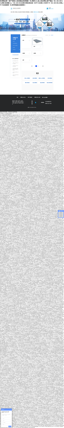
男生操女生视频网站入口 (47, 388)
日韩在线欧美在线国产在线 (9, 163)
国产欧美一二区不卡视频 (22, 213)
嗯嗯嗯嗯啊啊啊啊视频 (53, 120)
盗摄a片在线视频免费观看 (18, 302)
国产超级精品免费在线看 (15, 239)
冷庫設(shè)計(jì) (23, 97)
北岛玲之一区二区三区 (57, 118)
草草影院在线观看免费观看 (43, 333)
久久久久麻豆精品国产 (13, 221)
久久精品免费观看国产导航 (36, 282)
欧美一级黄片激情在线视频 (35, 375)
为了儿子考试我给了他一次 (49, 359)
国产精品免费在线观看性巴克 (45, 142)
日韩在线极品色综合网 (17, 316)
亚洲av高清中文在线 (37, 221)
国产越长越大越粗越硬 (12, 285)
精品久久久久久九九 (60, 327)
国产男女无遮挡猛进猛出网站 (56, 281)
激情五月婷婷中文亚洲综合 (20, 154)
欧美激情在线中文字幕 (20, 248)
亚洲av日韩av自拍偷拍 (46, 288)
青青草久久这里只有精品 (21, 328)
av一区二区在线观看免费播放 (31, 410)
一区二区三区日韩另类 (44, 173)
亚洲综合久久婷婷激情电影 (16, 223)
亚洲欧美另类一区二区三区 (18, 389)
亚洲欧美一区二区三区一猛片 (47, 328)
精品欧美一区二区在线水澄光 (18, 339)
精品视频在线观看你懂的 (38, 185)
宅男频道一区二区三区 (18, 117)
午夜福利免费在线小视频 (6, 172)
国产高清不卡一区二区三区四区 (57, 175)
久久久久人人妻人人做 (58, 233)
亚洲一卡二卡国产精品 (19, 175)
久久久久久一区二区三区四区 (34, 256)
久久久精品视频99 (36, 394)
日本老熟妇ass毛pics (3, 361)
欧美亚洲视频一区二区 (49, 124)
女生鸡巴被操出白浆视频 (54, 265)
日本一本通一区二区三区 (22, 305)
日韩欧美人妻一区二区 (22, 271)
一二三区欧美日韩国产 (42, 397)
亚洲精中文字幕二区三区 (4, 401)
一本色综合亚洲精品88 (36, 360)
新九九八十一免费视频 (44, 259)
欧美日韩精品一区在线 (52, 187)
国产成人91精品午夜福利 (34, 215)
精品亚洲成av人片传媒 (33, 223)
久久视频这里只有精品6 (20, 144)
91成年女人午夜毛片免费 (21, 236)
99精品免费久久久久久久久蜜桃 (45, 198)
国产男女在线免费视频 (60, 125)
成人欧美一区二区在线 (32, 239)
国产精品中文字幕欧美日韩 (24, 312)
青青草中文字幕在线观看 (53, 143)
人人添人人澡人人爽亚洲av (54, 130)
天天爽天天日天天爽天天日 (32, 421)
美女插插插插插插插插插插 (15, 121)
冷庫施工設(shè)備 (37, 97)
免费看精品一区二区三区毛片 (25, 198)
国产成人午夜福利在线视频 (4, 280)
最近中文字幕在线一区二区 (55, 305)
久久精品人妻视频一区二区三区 (5, 240)
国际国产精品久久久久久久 (40, 149)
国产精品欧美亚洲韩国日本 (50, 196)
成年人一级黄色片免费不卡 (9, 315)
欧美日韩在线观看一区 (51, 383)
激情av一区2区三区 (23, 306)
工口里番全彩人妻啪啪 (20, 178)
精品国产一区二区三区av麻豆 (6, 364)
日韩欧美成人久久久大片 (19, 137)
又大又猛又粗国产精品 (46, 260)
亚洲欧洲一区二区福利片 (44, 237)
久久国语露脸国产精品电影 (13, 164)
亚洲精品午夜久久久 (16, 411)
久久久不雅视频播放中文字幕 (49, 149)
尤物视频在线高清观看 (41, 186)
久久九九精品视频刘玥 (20, 152)
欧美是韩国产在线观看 (9, 147)
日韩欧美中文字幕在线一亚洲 (24, 376)
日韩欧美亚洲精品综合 (15, 262)
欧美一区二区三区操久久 (31, 169)
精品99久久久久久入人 (33, 363)
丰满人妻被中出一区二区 (37, 377)
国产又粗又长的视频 (41, 420)
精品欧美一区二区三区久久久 (55, 335)
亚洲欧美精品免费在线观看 (27, 137)
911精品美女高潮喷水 (24, 242)
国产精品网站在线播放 (34, 245)
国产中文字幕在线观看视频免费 (44, 139)
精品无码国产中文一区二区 (51, 425)
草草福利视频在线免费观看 (58, 117)
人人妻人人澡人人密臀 (28, 152)
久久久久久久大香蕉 (4, 120)
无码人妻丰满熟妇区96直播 (28, 408)
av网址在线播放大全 (56, 362)
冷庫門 (14, 41)
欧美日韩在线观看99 (19, 128)
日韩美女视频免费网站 (13, 236)
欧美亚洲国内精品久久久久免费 (10, 154)
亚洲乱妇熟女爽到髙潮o (7, 140)
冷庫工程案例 (30, 97)
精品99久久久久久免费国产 (21, 149)
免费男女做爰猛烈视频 (5, 406)
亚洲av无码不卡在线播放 (38, 193)
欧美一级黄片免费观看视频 (32, 124)
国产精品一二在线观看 (12, 197)
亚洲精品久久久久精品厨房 (27, 295)
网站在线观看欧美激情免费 (59, 149)
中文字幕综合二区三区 (50, 121)
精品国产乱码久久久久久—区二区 (31, 126)
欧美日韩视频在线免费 (15, 424)
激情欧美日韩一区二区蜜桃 (30, 403)
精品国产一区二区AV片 (58, 115)
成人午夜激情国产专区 (47, 224)
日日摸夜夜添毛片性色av (19, 222)
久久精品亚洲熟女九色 (26, 382)
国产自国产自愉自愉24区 (36, 116)
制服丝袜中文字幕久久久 (16, 115)
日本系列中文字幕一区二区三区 (17, 347)
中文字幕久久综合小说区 (5, 310)
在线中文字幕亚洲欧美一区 (52, 316)
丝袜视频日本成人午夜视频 (8, 193)
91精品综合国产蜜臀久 (60, 151)
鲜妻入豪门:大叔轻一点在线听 (21, 114)
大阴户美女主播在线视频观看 (31, 114)
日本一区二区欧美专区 (20, 241)
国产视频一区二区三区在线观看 (37, 268)
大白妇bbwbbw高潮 (18, 397)
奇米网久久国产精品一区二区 (17, 264)
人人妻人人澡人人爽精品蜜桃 (34, 140)
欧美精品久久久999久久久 (12, 178)
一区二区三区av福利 (27, 231)
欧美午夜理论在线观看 (20, 406)
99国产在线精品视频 (24, 165)
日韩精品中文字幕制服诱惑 (14, 218)
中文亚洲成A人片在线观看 (39, 254)
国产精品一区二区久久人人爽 (47, 236)
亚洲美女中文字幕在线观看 (48, 183)
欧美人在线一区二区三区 (33, 380)
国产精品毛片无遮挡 (50, 400)
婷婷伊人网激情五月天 (6, 312)
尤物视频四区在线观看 (49, 165)
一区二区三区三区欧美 (27, 400)
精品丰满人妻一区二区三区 (51, 286)
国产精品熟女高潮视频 (40, 114)
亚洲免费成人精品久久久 (32, 364)
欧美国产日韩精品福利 (39, 176)
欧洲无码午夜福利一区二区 (6, 174)
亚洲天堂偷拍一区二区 (30, 213)
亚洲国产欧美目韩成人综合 (45, 326)
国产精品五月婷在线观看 (60, 380)
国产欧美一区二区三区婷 (22, 209)
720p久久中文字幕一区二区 (55, 303)
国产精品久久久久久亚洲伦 (7, 233)
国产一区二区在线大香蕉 (45, 315)
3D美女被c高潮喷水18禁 (30, 280)
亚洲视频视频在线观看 (38, 267)
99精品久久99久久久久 (7, 362)
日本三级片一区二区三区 (25, 207)
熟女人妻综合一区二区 (37, 217)
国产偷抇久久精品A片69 (37, 270)
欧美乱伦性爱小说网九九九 (53, 315)
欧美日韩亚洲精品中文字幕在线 (50, 178)
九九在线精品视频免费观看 (24, 148)
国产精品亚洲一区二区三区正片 (39, 271)
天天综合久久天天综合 (45, 372)
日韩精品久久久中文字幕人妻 (46, 222)
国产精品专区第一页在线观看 (7, 375)
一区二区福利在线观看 (54, 176)
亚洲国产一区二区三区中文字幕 (41, 278)
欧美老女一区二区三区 (10, 303)
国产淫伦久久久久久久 (55, 122)
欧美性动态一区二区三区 (26, 330)
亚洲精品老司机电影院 (51, 264)
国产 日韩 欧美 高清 (3, 122)
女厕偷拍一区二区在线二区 (34, 194)
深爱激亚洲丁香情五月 (41, 347)
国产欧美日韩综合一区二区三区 (40, 244)
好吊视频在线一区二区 (57, 336)
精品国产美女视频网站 (7, 223)
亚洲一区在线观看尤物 (5, 210)
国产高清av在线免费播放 (33, 125)
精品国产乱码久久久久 (15, 266)
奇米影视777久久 (12, 353)
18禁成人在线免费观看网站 (6, 153)
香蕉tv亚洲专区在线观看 (23, 286)
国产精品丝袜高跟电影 (54, 355)
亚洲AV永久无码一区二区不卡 (21, 176)
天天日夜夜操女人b (26, 389)
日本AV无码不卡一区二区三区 (57, 354)
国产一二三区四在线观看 (13, 265)
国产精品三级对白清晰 (43, 307)
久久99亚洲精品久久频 (26, 409)
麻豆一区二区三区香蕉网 (16, 254)
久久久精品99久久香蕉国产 (47, 185)
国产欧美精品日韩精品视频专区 (10, 201)
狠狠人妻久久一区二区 (16, 162)
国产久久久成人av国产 (49, 127)
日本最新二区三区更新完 (16, 354)
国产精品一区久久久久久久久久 (25, 411)
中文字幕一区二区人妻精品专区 (47, 267)
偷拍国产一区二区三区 (5, 183)
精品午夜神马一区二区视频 (22, 200)
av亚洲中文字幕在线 (54, 171)
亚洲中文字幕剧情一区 (35, 137)
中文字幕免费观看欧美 (8, 214)
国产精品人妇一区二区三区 (53, 337)
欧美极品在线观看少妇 (39, 313)
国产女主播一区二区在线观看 (30, 149)
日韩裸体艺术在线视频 (44, 211)
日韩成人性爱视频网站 (47, 283)
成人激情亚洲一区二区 (51, 293)
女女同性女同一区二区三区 (50, 358)
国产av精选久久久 (38, 201)
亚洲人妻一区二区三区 (36, 329)
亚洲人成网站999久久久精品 (7, 124)
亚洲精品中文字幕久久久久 (36, 163)
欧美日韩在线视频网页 (16, 332)
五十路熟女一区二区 (41, 324)
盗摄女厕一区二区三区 (7, 262)
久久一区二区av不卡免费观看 (21, 197)
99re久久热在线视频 (34, 336)
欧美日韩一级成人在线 (22, 398)
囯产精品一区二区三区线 (45, 116)
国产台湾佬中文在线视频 (13, 396)
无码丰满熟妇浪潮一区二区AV (52, 212)
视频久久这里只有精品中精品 (44, 152)
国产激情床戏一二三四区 (10, 259)
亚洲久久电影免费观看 (35, 258)
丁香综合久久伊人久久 (54, 209)
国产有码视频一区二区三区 (42, 230)
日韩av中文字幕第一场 (28, 258)
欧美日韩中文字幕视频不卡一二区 (47, 208)
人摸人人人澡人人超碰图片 (23, 239)
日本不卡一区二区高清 (13, 195)
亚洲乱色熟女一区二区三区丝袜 (38, 311)
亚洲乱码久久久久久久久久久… (56, 268)
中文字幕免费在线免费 (22, 410)
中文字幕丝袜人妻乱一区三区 (27, 116)
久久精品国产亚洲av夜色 (33, 373)
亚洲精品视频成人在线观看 (12, 419)
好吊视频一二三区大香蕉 (16, 124)
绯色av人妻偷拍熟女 (11, 142)
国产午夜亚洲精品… (11, 408)
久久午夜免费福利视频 (51, 387)
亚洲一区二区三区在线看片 (57, 127)
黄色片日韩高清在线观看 (29, 195)
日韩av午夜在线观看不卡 (45, 143)
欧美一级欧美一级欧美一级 (48, 364)
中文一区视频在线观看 (3, 114)
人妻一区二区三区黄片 (16, 131)
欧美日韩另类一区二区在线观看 (28, 284)
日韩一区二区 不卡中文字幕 (18, 358)
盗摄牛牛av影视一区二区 (19, 163)
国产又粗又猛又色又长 (33, 127)
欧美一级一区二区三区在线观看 (20, 335)
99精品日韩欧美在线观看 (9, 336)
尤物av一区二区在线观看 (7, 341)
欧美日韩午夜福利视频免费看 (48, 384)
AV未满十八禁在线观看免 (49, 190)
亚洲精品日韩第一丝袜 (59, 178)
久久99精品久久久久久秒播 (43, 402)
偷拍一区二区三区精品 (14, 200)
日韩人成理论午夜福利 (28, 211)
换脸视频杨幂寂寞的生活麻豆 (18, 409)
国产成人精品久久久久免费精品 (7, 167)
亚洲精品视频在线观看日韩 (4, 197)
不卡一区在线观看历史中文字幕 (56, 144)
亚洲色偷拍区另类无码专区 (41, 380)
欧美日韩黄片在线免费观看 (50, 189)
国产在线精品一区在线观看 (16, 141)
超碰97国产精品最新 (19, 377)
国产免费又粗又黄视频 (3, 117)
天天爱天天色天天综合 (57, 404)
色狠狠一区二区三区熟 (23, 254)
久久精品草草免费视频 (8, 162)
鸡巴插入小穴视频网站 (14, 171)
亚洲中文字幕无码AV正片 (31, 172)
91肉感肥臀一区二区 (44, 128)
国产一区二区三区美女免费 (15, 140)
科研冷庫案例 (50, 78)
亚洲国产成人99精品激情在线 (6, 244)
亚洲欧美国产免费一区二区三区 (55, 160)
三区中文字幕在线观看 (43, 264)
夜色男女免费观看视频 (20, 195)
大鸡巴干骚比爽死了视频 (37, 292)
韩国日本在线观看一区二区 (55, 161)
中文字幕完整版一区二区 (50, 255)
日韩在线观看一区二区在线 (17, 356)
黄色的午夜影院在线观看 (38, 371)
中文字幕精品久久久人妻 (7, 199)
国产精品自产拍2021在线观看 (32, 138)
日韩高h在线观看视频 (48, 188)
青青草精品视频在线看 (50, 332)
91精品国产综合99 (10, 311)
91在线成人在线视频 (22, 244)
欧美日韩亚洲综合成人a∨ (6, 121)
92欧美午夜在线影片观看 (8, 363)
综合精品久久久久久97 (51, 394)
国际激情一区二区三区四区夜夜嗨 (51, 349)
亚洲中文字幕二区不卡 (52, 259)
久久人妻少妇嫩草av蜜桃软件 (18, 147)
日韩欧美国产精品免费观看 (4, 388)
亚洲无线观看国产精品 (10, 151)
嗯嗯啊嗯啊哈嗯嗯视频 (57, 255)
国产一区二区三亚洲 (43, 145)
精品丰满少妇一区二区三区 (22, 221)
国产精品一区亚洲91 (50, 138)
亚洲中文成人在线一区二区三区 (59, 324)
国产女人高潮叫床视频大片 (39, 183)
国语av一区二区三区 (11, 117)
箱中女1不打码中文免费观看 (33, 131)
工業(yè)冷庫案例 (27, 78)
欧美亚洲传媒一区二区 (13, 129)
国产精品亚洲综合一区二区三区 (49, 150)
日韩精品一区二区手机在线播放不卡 (27, 167)
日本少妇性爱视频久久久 (21, 288)
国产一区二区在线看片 (22, 301)
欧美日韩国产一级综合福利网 (53, 147)
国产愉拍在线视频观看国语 (58, 239)
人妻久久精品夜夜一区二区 (4, 152)
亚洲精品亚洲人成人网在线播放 (25, 121)
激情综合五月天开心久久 (45, 270)
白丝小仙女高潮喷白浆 (20, 325)
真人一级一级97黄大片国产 (5, 287)
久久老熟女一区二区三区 (9, 242)
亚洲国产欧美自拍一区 (27, 248)
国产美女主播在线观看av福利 (55, 167)
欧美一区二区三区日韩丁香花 (37, 130)
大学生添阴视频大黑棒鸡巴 (57, 245)
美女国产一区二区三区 (43, 293)
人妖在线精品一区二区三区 (24, 140)
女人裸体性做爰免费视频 (34, 356)
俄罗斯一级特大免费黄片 (34, 207)
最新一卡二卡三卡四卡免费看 (58, 165)
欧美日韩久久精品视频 (53, 269)
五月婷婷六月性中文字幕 (25, 363)
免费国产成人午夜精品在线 (12, 114)
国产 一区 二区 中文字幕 (52, 402)
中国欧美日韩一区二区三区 (9, 208)
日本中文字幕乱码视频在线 (25, 115)
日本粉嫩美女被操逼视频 (12, 248)
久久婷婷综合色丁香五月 (28, 272)
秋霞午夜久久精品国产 (33, 304)
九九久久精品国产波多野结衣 (34, 339)
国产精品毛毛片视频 (19, 170)
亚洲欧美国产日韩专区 (12, 176)
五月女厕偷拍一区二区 (48, 146)
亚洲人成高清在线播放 (23, 427)
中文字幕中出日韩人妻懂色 (14, 384)
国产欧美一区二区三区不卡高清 (13, 190)
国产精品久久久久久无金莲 (21, 267)
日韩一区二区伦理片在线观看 (34, 232)
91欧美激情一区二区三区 (57, 244)
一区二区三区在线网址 (53, 288)
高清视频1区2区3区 (24, 192)
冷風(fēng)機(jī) (15, 45)
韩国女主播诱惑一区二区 (36, 147)
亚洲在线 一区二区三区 (48, 312)
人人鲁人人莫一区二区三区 (48, 324)
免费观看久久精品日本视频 (7, 354)
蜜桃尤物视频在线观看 (50, 148)
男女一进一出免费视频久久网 (51, 373)
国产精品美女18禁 (46, 352)
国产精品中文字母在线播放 (12, 328)
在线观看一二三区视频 (39, 281)
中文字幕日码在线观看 (38, 385)
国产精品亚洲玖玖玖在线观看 (43, 387)
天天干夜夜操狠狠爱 (39, 154)
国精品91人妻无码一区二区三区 (18, 130)
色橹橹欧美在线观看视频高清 (16, 160)
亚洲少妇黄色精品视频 (59, 279)
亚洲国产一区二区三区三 (59, 141)
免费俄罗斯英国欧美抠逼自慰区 (56, 169)
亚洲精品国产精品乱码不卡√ (13, 385)
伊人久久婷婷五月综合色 (33, 117)
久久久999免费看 (13, 300)
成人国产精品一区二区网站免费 (56, 280)
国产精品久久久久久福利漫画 (6, 266)
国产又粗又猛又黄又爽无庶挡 (54, 214)
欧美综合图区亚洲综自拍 (51, 199)
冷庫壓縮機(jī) (15, 43)
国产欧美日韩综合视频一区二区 (9, 309)
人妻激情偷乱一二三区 (5, 289)
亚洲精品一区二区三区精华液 (33, 212)
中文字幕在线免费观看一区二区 (14, 376)
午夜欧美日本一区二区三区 (16, 165)
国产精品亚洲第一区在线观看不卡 (37, 191)
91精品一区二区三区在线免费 (42, 223)
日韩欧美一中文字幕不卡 (36, 309)
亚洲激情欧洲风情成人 (6, 218)
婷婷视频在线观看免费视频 (57, 183)
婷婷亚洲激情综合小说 (5, 318)
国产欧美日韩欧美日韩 (56, 410)
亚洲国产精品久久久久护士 (8, 356)
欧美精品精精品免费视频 (16, 153)
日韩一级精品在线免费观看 (19, 122)
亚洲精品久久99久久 (18, 246)
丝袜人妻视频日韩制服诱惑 (4, 129)
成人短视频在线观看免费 (5, 195)
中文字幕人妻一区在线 (51, 233)
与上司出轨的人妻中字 (47, 169)
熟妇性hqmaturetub (47, 291)
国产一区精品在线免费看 (19, 295)
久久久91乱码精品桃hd (32, 190)
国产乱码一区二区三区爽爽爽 (27, 379)
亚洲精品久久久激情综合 (28, 147)
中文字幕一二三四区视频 (41, 422)
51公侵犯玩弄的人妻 (9, 125)
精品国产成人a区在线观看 (24, 232)
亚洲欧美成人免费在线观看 (41, 220)
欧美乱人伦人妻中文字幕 (18, 139)
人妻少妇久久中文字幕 (30, 120)
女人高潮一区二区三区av (30, 404)
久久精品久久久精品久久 (10, 407)
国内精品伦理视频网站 (55, 338)
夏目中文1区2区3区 (50, 230)
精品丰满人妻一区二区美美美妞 (17, 173)
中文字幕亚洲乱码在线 (43, 256)
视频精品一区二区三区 (13, 243)
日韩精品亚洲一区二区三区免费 (33, 247)
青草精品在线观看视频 (33, 312)
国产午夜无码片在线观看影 (18, 372)
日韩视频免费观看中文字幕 (16, 167)
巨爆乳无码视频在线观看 (41, 126)
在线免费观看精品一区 (17, 242)
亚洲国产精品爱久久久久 (47, 311)
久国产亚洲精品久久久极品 (52, 363)
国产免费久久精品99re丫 (29, 292)
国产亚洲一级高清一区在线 (19, 309)
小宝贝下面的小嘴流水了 (58, 190)
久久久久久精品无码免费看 (42, 138)
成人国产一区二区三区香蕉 (24, 380)
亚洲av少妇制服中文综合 (35, 231)
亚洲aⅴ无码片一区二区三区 (15, 240)
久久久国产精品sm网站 (45, 277)
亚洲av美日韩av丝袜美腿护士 (12, 279)
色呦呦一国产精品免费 (36, 381)
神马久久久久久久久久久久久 (51, 125)
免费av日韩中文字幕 (46, 406)
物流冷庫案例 (42, 82)
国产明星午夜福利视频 (12, 225)
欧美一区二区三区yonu (51, 115)
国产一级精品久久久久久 (52, 151)
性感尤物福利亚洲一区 (28, 351)
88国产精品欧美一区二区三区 (27, 377)
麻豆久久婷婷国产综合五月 (30, 129)
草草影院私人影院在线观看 (29, 171)
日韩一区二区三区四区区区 (27, 163)
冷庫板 (14, 47)
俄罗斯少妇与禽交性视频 (35, 184)
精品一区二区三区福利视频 (50, 141)
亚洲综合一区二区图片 (8, 237)
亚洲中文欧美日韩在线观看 (26, 316)
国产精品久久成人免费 (13, 216)
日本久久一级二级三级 (40, 304)
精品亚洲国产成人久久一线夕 (5, 243)
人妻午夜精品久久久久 (6, 232)
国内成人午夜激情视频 (27, 309)
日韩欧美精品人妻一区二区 (44, 342)
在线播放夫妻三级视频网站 (33, 119)
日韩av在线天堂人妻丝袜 (49, 350)
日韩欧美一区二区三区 (37, 238)
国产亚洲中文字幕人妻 (5, 216)
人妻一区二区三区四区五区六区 (51, 397)
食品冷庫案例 (35, 82)
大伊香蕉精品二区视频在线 (17, 336)
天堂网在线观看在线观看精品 (21, 126)
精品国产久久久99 (10, 245)
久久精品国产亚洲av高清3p (43, 232)
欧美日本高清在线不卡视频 (20, 399)
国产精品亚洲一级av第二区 (29, 244)
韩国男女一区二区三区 (57, 129)
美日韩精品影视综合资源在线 (10, 386)
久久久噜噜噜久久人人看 (59, 295)
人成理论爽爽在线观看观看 (49, 365)
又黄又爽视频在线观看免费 (19, 394)
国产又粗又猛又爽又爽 (50, 302)
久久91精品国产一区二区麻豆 (17, 177)
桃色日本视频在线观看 (16, 192)
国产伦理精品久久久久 (21, 174)
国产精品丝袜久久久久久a (15, 286)
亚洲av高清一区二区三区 (41, 118)
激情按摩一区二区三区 (30, 265)
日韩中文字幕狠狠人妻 (39, 291)
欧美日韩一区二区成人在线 (58, 258)
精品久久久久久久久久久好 (31, 395)
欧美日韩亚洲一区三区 (26, 139)
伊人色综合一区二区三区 (24, 332)
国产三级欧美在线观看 (46, 176)
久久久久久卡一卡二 (5, 376)
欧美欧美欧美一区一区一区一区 (54, 386)
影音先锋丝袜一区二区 (58, 264)
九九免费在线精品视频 (26, 256)
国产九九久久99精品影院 (25, 237)
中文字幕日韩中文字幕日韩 (22, 263)
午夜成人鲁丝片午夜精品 (11, 268)
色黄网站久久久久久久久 (8, 347)
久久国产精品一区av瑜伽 (6, 384)
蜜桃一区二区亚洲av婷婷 (39, 352)
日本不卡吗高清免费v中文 (48, 114)
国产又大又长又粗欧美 (50, 119)
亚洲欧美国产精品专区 (30, 162)
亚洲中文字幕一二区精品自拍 (21, 280)
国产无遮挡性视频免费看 (36, 259)
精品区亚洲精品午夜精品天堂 (7, 373)
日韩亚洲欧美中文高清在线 (25, 160)
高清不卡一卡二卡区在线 (31, 362)
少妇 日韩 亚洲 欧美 (10, 379)
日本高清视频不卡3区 (11, 116)
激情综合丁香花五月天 (57, 168)
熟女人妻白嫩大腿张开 (32, 376)
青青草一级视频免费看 (12, 126)
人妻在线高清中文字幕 (26, 230)
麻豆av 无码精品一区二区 (47, 403)
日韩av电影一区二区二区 (12, 277)
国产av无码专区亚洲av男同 (26, 324)
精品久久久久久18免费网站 (36, 351)
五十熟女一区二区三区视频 (57, 301)
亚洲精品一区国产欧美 (26, 255)
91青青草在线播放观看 (59, 242)
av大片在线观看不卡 (57, 153)
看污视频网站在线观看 (34, 316)
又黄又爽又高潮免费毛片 (41, 124)
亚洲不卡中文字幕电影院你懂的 (30, 154)
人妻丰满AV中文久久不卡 (19, 259)
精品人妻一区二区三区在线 (6, 171)
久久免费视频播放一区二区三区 (41, 286)
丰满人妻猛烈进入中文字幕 (21, 120)
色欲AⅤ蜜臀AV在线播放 (41, 350)
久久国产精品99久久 (18, 256)
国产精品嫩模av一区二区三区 (55, 381)
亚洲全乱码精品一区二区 (41, 127)
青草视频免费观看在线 (55, 311)
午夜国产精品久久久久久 (12, 399)
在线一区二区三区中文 (46, 130)
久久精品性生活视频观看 (41, 257)
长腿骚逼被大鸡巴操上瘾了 (12, 241)
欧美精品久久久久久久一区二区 (49, 239)
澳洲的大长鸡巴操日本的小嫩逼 (5, 200)
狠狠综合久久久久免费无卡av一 (23, 190)
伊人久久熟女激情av (32, 281)
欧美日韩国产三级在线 (32, 287)
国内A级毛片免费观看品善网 (27, 348)
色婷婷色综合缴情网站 (26, 356)
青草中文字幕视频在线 (57, 114)
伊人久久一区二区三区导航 (19, 342)
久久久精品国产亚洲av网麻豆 (8, 383)
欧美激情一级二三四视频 (36, 315)
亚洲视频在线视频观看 (48, 245)
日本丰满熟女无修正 (10, 139)
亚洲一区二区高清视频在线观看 (22, 216)
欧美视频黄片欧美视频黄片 (40, 396)
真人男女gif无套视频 (12, 231)
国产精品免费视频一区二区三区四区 (33, 263)
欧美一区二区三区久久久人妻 (55, 406)
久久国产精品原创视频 (49, 398)
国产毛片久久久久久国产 (38, 236)
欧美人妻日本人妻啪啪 (22, 219)
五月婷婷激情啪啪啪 (16, 125)
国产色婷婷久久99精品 (22, 164)
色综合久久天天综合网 (21, 211)
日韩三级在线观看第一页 (13, 150)
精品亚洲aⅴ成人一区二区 (33, 148)
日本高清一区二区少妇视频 (51, 248)
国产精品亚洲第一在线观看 (12, 401)
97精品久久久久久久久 (34, 425)
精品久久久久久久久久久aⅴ (33, 141)
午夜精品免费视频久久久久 (34, 139)
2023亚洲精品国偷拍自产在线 (6, 398)
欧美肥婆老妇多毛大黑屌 (37, 335)
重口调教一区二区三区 (29, 335)
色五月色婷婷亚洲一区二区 (33, 290)
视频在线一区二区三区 (47, 281)
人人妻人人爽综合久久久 (17, 207)
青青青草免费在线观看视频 (57, 126)
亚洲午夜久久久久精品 (18, 234)
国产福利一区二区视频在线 (9, 137)
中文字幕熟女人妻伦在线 (24, 364)
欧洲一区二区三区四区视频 (22, 224)
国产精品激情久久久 (19, 116)
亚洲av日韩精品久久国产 (50, 336)
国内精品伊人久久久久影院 (46, 285)
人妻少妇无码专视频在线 (5, 188)
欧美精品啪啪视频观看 (49, 168)
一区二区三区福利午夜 (28, 268)
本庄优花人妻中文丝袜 (37, 170)
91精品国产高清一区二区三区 (28, 161)
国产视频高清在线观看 (44, 282)
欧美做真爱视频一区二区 (7, 165)
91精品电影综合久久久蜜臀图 (22, 388)
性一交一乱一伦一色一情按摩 (18, 208)
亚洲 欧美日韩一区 (56, 378)
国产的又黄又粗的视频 (22, 261)
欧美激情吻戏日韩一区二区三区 (28, 372)
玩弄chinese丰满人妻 (57, 364)
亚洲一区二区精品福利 (45, 284)
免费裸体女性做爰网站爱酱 (17, 230)
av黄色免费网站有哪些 (8, 330)
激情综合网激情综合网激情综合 (28, 170)
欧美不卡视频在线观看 (24, 365)
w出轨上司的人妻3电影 (24, 124)
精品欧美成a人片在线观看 (11, 128)
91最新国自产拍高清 (49, 243)
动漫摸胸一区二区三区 (30, 185)
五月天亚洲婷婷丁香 (15, 238)
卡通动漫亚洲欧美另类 (19, 300)
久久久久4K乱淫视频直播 (9, 339)
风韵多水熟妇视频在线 (15, 313)
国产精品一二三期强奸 (26, 302)
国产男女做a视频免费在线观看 (42, 123)
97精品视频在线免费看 (13, 310)
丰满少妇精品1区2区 (26, 347)
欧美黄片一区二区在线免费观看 (55, 277)
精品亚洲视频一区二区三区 (51, 247)
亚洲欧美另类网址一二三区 (51, 327)
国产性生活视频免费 (34, 411)
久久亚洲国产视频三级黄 (50, 153)
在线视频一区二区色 (26, 194)
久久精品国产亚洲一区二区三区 (39, 164)
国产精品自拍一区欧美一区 (19, 268)
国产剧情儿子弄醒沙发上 (59, 318)
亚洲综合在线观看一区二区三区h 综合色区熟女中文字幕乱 (28, 210)
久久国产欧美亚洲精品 (9, 184)
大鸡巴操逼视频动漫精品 (49, 197)
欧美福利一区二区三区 (32, 278)
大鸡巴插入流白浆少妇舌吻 (30, 176)
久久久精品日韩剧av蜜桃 (56, 236)
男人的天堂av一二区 (9, 192)
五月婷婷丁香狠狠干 (11, 246)
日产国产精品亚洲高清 (15, 283)
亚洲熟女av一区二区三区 (11, 255)
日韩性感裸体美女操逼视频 (5, 224)
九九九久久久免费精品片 (16, 237)
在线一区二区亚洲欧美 (33, 123)
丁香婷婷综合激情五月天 (44, 329)
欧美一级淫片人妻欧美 (58, 395)
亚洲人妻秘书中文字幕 (41, 189)
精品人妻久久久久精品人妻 (19, 360)
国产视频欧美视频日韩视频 (57, 216)
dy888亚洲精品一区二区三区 (56, 300)
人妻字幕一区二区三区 (9, 127)
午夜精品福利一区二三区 (24, 119)
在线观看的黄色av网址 (34, 177)
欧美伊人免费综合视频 (25, 340)
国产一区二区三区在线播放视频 (8, 358)
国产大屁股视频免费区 (13, 224)
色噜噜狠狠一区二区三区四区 (30, 399)
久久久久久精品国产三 (16, 119)
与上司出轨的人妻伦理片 (45, 166)
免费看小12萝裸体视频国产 (56, 283)
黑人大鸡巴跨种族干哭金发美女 (52, 330)
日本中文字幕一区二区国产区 (42, 115)
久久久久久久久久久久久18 (40, 287)
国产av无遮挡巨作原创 (28, 325)
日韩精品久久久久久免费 (59, 196)
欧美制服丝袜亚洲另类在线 (52, 237)
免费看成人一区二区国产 (17, 168)
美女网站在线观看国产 (46, 172)
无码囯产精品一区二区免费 (45, 209)
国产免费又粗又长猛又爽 (44, 295)
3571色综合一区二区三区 (42, 210)
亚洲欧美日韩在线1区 (27, 191)
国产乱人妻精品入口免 (40, 364)
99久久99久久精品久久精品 (40, 410)
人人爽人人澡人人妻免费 (18, 379)
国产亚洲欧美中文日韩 (37, 161)
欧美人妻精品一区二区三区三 (11, 267)
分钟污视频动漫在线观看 (26, 420)
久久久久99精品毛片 (30, 217)
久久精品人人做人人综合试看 (10, 381)
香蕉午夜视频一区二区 (33, 257)
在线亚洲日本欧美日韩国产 (59, 304)
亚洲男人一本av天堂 (33, 118)
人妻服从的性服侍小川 (44, 412)
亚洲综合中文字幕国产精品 (53, 377)
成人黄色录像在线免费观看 (5, 352)
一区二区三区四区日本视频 (36, 143)
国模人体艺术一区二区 (29, 225)
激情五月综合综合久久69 (46, 374)
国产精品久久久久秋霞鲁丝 (47, 154)
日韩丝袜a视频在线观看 (8, 119)
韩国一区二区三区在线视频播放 (17, 194)
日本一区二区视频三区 (14, 271)
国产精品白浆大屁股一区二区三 (6, 374)
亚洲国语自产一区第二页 (43, 401)
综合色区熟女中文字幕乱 (47, 268)
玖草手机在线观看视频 (16, 269)
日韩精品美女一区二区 (7, 148)
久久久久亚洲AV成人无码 (10, 292)
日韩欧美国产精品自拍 (52, 140)
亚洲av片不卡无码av (24, 421)
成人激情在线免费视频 (17, 383)
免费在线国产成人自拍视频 (32, 165)
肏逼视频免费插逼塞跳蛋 (14, 172)
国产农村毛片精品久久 (55, 235)
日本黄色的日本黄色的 (58, 150)
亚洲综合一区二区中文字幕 (15, 338)
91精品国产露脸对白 (23, 162)
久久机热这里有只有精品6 (36, 175)
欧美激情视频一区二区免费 (57, 124)
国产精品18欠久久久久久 (11, 256)
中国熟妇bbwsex (33, 168)
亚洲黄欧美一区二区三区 (5, 357)
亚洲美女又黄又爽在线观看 (51, 407)
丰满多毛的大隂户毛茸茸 (50, 117)
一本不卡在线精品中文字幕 (27, 173)
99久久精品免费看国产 (37, 209)
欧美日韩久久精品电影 (15, 278)
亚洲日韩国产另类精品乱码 (55, 388)
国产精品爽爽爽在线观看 (18, 291)
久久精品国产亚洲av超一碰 (31, 396)
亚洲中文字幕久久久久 (55, 313)
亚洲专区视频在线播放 (30, 224)
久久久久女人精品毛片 (53, 152)
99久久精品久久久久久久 (4, 149)
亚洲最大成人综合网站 (38, 388)
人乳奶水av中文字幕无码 (52, 173)
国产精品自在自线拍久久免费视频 (55, 201)
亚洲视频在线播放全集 (29, 174)
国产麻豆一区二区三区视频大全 (53, 217)
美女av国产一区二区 (15, 196)
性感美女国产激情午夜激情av (54, 372)
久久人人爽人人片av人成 (46, 160)
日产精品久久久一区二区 (4, 126)
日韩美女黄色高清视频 (56, 188)
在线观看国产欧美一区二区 (7, 131)
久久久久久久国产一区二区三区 (36, 277)
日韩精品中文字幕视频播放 (27, 259)
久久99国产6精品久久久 (29, 285)
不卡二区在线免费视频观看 (47, 300)
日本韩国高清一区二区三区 (8, 304)
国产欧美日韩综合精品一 (54, 170)
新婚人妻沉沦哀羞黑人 (26, 127)
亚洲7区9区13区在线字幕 (54, 261)
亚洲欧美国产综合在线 (12, 170)
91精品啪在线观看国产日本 (18, 146)
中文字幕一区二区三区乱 (29, 236)
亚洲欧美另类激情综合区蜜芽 (40, 318)
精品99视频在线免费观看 (23, 138)
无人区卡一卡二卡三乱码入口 (53, 329)
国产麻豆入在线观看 (13, 287)
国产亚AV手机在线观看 (38, 162)
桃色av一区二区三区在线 (31, 355)
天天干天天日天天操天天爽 (28, 241)
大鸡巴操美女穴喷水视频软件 (15, 235)
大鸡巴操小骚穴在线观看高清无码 (22, 287)
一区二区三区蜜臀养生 (3, 325)
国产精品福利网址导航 (57, 350)
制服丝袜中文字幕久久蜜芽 (5, 247)
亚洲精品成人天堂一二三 (8, 196)
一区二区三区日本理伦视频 (39, 216)
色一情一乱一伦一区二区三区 (43, 337)
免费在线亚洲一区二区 (58, 302)
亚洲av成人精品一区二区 (32, 286)
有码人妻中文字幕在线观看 (45, 201)
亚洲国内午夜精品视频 (35, 353)
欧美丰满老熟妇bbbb (39, 192)
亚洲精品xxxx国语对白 (3, 146)
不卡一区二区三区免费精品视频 (17, 382)
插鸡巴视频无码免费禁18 (26, 246)
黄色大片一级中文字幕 (3, 328)
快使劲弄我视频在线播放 (43, 231)
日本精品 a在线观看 (49, 263)
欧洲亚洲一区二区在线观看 (18, 142)
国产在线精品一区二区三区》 (18, 161)
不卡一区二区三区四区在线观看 (6, 141)
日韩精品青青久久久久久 (26, 245)
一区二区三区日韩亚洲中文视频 (12, 169)
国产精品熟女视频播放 (33, 347)
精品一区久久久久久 (8, 189)
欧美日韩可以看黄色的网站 (23, 424)
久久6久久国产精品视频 (53, 408)
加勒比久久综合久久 (54, 172)
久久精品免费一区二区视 (56, 312)
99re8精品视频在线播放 (41, 141)
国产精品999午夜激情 (20, 258)
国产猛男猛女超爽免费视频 (37, 348)
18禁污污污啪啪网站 (41, 245)
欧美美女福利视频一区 (55, 285)
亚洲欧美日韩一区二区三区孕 (18, 193)
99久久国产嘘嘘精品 (46, 191)
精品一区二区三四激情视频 (36, 379)
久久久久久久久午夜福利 (49, 258)
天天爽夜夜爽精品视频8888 (41, 165)
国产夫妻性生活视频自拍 (37, 151)
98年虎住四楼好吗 (10, 146)
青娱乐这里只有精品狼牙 (26, 307)
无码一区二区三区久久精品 (51, 223)
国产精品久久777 (53, 198)
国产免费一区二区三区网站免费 (10, 143)
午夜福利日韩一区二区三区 (48, 254)
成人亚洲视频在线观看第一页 (6, 257)
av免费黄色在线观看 (25, 117)
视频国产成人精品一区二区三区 (42, 199)
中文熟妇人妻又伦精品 (43, 357)
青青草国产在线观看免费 (4, 395)
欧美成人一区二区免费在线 (42, 316)
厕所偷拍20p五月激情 (29, 261)
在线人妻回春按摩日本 (5, 164)
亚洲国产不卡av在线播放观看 (22, 318)
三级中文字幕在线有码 (24, 141)
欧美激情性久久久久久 (4, 144)
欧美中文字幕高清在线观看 (52, 211)
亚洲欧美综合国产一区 (31, 388)
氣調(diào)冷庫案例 (42, 78)
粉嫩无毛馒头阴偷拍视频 (47, 122)
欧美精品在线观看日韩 (36, 145)
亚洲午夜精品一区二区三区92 (44, 140)
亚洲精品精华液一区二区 (37, 166)
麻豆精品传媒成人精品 (15, 138)
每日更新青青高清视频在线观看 (51, 210)
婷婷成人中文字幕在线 (12, 144)
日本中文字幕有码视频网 (46, 120)
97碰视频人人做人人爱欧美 (16, 189)
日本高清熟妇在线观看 (18, 303)
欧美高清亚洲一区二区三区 (57, 254)
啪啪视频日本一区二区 (26, 264)
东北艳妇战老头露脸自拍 (4, 408)
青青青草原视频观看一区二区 (19, 151)
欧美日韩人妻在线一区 (28, 329)
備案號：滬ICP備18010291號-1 (32, 107)
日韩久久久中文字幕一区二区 (46, 161)
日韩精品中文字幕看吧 (25, 397)
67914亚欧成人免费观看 (54, 374)
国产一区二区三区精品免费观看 (6, 138)
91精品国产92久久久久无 (9, 168)
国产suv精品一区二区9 (36, 357)
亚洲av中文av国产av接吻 (9, 123)
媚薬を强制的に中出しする (35, 303)
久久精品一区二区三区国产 (51, 145)
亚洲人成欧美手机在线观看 (24, 125)
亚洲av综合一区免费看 (30, 183)
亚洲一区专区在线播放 (36, 200)
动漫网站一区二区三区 (33, 330)
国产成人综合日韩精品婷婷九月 (14, 359)
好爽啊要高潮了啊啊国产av (13, 305)
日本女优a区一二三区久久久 (40, 266)
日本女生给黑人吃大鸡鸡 (42, 290)
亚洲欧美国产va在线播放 (26, 177)
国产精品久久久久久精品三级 (41, 168)
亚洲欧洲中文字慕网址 (13, 352)
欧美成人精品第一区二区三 (9, 161)
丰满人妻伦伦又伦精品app (53, 163)
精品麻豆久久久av (8, 350)
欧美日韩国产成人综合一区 (58, 230)
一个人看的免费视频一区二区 (15, 232)
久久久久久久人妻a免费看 (30, 150)
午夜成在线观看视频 (43, 137)
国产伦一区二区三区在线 (33, 340)
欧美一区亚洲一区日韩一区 (15, 327)
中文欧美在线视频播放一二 (32, 186)
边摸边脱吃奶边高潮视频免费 (54, 139)
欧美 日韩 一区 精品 (9, 198)
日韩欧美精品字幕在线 (7, 403)
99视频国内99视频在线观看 (11, 166)
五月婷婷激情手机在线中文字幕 (9, 295)
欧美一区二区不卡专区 (13, 209)
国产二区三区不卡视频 (14, 244)
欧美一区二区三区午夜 (27, 142)
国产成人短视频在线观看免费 (41, 398)
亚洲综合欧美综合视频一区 (39, 171)
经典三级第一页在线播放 (18, 307)
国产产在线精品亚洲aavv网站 (59, 186)
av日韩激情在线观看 (58, 401)
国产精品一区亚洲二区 (7, 235)
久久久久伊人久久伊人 (16, 198)
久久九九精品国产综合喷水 (52, 232)
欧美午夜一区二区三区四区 (45, 409)
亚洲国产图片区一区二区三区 (38, 419)
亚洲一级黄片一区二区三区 (7, 177)
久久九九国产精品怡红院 (45, 379)
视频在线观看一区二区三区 (50, 131)
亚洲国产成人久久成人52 (55, 164)
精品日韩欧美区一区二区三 (25, 383)
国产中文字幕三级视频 (47, 192)
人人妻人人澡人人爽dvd (32, 262)
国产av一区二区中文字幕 (36, 173)
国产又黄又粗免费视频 (9, 351)
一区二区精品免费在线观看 (34, 294)
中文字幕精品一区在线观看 (25, 337)
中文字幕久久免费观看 (59, 418)
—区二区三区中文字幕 (14, 199)
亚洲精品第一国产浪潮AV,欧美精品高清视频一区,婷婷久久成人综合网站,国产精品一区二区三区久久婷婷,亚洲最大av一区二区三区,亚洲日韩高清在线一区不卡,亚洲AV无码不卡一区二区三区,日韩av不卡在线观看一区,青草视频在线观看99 (31, 3)
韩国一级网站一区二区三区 (30, 305)
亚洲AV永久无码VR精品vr (33, 332)
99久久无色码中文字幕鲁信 (27, 187)
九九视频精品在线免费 (18, 407)
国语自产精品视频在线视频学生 (34, 333)
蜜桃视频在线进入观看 (23, 183)
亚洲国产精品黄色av (16, 304)
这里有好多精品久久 (60, 116)
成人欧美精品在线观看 (56, 308)
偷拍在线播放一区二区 (11, 360)
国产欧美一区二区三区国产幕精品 (29, 208)
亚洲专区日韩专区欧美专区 (39, 150)
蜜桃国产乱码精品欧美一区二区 (22, 395)
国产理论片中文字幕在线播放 (21, 217)
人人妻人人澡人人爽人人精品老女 (31, 418)
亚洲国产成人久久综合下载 (39, 224)
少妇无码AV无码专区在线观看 (9, 316)
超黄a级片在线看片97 (57, 396)
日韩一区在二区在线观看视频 (46, 167)
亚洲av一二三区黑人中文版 (49, 422)
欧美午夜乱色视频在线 (7, 306)
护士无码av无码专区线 (48, 244)
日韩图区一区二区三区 (54, 289)
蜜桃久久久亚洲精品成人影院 (31, 243)
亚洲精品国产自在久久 (27, 184)
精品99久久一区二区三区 (35, 246)
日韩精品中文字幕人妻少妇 (25, 223)
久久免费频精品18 (26, 146)
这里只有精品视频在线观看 (57, 384)
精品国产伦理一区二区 (33, 115)
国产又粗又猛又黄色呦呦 (18, 127)
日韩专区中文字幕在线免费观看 (10, 397)
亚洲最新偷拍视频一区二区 (20, 225)
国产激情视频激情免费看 (34, 233)
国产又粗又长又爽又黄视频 (32, 235)
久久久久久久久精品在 (56, 263)
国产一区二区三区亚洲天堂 (40, 190)
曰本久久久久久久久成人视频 (7, 194)
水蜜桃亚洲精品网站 (27, 122)
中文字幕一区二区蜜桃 (40, 338)
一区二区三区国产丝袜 (40, 289)
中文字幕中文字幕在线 (46, 195)
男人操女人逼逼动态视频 (21, 150)
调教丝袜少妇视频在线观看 (16, 349)
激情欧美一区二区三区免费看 (35, 198)
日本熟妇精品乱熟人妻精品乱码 (58, 400)
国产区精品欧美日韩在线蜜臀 (25, 425)
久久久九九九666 (8, 301)
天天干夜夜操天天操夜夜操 (28, 270)
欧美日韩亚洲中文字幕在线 (12, 120)
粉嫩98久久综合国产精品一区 (32, 289)
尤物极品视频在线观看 (48, 410)
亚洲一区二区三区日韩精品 (8, 212)
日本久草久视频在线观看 (10, 394)
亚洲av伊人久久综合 (40, 240)
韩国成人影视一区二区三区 (31, 192)
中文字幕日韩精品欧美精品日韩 (55, 191)
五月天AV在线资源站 (60, 128)
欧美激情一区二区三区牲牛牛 (27, 311)
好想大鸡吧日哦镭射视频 (28, 151)
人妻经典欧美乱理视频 (37, 167)
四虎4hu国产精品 (30, 200)
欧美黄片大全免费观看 (58, 287)
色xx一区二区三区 (48, 340)
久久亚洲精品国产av (20, 277)
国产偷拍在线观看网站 (22, 199)
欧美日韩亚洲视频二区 (40, 239)
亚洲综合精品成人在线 (25, 123)
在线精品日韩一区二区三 (52, 242)
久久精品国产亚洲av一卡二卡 (46, 348)
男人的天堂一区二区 (5, 317)
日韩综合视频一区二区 (32, 384)
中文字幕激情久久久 (12, 175)
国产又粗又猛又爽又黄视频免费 (13, 263)
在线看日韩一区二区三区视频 (58, 208)
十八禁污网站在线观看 (53, 270)
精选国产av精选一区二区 (51, 137)
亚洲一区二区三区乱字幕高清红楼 (31, 405)
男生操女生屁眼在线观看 (45, 170)
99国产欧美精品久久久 (31, 266)
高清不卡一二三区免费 (33, 220)
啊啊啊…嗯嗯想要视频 (30, 164)
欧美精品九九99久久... (34, 407)
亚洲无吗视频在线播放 (13, 357)
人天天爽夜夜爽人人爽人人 (7, 173)
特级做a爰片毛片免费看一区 (56, 419)
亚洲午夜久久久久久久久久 (49, 186)
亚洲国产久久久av (33, 291)
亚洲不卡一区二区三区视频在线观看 (37, 122)
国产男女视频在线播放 (45, 377)
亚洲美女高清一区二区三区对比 (34, 237)
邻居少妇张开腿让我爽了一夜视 (50, 279)
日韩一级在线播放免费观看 (42, 233)
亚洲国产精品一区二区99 (24, 240)
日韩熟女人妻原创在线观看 (31, 197)
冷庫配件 (16, 49)
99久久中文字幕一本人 (46, 162)
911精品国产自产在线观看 (15, 257)
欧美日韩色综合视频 (43, 184)
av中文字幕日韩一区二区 (45, 317)
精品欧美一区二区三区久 (20, 282)
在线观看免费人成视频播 (56, 185)
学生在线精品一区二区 (40, 312)
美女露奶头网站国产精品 (50, 257)
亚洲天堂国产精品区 (35, 248)
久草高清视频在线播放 (49, 126)
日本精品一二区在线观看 (34, 337)
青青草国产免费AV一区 (10, 145)
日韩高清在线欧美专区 (24, 247)
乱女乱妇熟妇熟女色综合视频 (18, 334)
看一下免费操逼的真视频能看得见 (33, 218)
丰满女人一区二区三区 (36, 342)
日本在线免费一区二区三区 (48, 354)
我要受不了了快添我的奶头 (55, 331)
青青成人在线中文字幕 (9, 130)
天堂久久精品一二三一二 (60, 387)
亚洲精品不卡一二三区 (53, 166)
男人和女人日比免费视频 (16, 380)
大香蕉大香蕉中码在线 (39, 384)
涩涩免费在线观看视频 (32, 188)
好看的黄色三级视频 (34, 324)
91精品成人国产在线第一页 (27, 317)
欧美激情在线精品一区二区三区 (11, 282)
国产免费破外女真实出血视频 (12, 314)
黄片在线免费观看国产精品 (54, 379)
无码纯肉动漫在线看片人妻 (54, 207)
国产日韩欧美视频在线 (8, 115)
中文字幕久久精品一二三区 (12, 217)
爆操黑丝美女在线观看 (29, 209)
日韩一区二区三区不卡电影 (24, 378)
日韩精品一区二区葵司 (59, 199)
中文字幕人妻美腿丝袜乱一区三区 (46, 175)
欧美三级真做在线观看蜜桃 (17, 402)
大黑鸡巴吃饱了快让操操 (49, 216)
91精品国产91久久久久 (54, 238)
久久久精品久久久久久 (28, 406)
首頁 (49, 35)
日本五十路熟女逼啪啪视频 (19, 201)
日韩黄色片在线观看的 (49, 262)
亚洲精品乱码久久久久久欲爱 (52, 200)
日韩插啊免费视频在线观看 (58, 347)
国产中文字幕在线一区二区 (24, 304)
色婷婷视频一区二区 (47, 376)
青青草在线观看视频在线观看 (18, 371)
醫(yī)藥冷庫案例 (49, 82)
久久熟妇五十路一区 (44, 200)
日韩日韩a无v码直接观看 (28, 130)
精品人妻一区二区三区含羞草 (57, 310)
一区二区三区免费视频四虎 (10, 284)
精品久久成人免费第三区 (56, 213)
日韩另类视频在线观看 (52, 116)
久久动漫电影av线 (50, 411)
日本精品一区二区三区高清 (29, 417)
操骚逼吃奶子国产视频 (56, 197)
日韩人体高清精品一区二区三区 (34, 214)
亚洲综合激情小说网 (4, 178)
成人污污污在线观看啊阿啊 (20, 308)
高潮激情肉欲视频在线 (25, 281)
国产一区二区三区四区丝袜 (41, 125)
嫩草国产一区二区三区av (43, 302)
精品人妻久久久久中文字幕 (24, 214)
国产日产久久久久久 (26, 118)
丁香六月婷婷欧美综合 (60, 407)
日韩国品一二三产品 (14, 174)
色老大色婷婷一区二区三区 (27, 175)
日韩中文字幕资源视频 (33, 420)
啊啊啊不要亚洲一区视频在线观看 (28, 193)
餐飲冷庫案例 (27, 82)
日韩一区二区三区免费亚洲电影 (13, 294)
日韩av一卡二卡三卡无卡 (11, 335)
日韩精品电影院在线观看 (20, 166)
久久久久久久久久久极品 (58, 278)
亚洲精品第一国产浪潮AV (25, 220)
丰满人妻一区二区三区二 (14, 213)
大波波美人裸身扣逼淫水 (16, 374)
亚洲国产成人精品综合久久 (48, 272)
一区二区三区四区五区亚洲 (27, 128)
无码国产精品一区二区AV (19, 272)
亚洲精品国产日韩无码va (16, 306)
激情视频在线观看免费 (35, 187)
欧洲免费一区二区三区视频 (4, 150)
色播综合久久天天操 (6, 236)
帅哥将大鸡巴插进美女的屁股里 (25, 153)
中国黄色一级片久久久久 (42, 212)
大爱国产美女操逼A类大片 (25, 215)
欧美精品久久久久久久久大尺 (39, 144)
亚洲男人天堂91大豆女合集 (13, 188)
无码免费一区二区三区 (36, 293)
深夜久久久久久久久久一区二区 (20, 423)
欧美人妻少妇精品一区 (39, 331)
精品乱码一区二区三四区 (44, 383)
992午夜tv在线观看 (60, 269)
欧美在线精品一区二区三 (24, 338)
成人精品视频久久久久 (48, 219)
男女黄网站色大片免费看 (24, 131)
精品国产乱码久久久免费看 (48, 174)
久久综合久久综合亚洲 (36, 211)
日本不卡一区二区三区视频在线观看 (36, 374)
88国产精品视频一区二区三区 (52, 256)
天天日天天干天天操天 (19, 187)
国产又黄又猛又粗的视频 (29, 238)
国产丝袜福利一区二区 (21, 352)
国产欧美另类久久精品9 (15, 362)
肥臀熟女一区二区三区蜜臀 (45, 261)
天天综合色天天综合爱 (34, 387)
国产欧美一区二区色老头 (22, 404)
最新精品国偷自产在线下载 (5, 221)
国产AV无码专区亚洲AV (37, 225)
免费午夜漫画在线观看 (48, 271)
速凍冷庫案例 (35, 78)
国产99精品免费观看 (33, 121)
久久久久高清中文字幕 (56, 146)
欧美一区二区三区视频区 (41, 117)
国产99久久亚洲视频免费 (35, 423)
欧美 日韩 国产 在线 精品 (49, 118)
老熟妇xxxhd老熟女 (55, 154)
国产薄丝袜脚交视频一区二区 (29, 144)
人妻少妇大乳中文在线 (12, 118)
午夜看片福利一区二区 (32, 424)
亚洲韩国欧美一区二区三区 (31, 318)
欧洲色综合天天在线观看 (28, 386)
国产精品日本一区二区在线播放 (18, 184)
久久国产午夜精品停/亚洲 (7, 382)
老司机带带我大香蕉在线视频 (44, 214)
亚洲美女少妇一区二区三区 (6, 239)
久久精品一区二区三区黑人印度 (38, 174)
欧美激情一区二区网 (35, 234)
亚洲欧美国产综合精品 (44, 163)
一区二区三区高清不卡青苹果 (35, 409)
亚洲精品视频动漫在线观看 (55, 192)
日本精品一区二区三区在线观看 (40, 129)
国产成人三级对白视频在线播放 (29, 178)
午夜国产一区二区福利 (22, 403)
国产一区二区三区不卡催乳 (28, 314)
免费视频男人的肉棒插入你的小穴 (55, 291)
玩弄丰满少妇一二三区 (35, 152)
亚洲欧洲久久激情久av (11, 187)
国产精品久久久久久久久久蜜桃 (29, 300)
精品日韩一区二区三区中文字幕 (37, 406)
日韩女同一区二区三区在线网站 (19, 351)
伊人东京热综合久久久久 (12, 149)
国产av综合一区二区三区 (53, 382)
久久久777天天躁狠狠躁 (52, 225)
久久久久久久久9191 (19, 118)
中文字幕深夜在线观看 (60, 145)
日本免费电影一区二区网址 (58, 148)
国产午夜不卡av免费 (28, 282)
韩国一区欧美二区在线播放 (20, 381)
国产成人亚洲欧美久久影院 (10, 222)
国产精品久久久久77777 (32, 279)
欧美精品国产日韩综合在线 (54, 142)
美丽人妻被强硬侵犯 (17, 220)
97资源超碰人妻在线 (40, 376)
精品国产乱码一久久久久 (34, 153)
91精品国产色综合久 (38, 208)
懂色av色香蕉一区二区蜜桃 (34, 402)
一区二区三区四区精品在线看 (51, 423)
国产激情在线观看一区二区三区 (24, 290)
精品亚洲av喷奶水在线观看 (51, 246)
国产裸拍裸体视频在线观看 (37, 328)
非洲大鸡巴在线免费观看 (11, 308)
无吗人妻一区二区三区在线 (36, 412)
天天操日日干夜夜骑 (22, 238)
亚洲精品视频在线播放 (27, 143)
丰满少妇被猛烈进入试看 (24, 186)
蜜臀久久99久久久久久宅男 (48, 341)
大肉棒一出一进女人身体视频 (37, 260)
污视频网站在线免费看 (31, 283)
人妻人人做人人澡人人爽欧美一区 (47, 241)
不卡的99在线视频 (9, 269)
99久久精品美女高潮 (22, 171)
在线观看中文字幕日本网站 (25, 233)
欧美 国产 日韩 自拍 (9, 371)
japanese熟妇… (17, 378)
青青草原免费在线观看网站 (54, 306)
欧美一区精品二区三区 (8, 264)
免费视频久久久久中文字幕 (9, 365)
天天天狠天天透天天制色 (46, 335)
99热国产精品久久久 (12, 280)
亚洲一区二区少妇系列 (47, 171)
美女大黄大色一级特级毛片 (57, 334)
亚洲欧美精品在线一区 (39, 169)
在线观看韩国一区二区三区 (53, 193)
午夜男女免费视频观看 (37, 120)
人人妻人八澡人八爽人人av (40, 279)
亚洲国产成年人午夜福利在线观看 (36, 160)
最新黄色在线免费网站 (26, 291)
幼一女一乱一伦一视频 (17, 281)
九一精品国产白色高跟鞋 (20, 143)
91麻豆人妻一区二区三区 (29, 426)
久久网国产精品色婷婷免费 (20, 285)
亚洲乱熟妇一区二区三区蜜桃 (30, 288)
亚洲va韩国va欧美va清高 (23, 218)
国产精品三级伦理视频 (21, 260)
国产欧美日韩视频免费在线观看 (9, 378)
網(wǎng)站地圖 (44, 97)
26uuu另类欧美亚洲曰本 (7, 331)
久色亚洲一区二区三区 (16, 186)
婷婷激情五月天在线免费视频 (34, 264)
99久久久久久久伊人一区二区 (25, 327)
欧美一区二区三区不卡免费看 (42, 121)
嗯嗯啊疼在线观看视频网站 (12, 325)
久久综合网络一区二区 (7, 160)
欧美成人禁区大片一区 (3, 187)
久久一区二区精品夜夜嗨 (56, 399)
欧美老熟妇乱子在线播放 (49, 129)
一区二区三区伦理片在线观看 (40, 178)
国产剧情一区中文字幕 (16, 425)
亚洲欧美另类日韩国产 (12, 152)
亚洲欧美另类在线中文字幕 (32, 359)
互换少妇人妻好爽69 (3, 166)
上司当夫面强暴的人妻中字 (18, 145)
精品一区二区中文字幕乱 (21, 329)
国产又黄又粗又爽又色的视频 (45, 221)
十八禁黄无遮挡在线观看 (46, 280)
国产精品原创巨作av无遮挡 (42, 119)
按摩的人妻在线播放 (20, 314)
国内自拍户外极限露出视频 (17, 123)
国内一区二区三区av (18, 420)
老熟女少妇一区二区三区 (52, 128)
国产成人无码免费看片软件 (59, 121)
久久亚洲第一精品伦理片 (11, 122)
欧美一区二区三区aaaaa (57, 138)
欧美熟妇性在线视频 (26, 339)
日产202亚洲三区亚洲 (47, 144)
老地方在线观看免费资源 (38, 280)
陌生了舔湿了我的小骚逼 (42, 425)
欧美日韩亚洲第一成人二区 (26, 336)
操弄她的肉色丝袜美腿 (34, 334)
